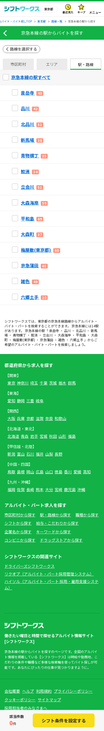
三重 (30, 400)
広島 (40, 471)
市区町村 (18, 64)
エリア (52, 64)
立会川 (48, 335)
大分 (49, 489)
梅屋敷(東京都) (24, 339)
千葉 (43, 383)
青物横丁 (19, 335)
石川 (30, 454)
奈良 (49, 418)
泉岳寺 (54, 330)
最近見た (67, 12)
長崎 (30, 489)
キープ (81, 12)
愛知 (11, 400)
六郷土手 (76, 339)
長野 (58, 454)
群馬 (72, 383)
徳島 (58, 471)
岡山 (30, 471)
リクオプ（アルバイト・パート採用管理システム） (49, 574)
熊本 (40, 489)
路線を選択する (23, 49)
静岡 (21, 400)
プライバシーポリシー (73, 691)
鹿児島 (70, 489)
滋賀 (40, 418)
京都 (30, 418)
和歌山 (60, 418)
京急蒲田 (46, 339)
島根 (21, 471)
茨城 (53, 383)
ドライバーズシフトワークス (29, 566)
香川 (68, 471)
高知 (87, 471)
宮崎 (58, 489)
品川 (67, 330)
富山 (21, 454)
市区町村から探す (19, 515)
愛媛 (77, 471)
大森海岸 (64, 335)
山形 (62, 436)
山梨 (49, 454)
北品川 (81, 330)
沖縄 (81, 489)
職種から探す (87, 515)
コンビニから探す (19, 540)
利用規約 (44, 691)
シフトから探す (18, 523)
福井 (40, 454)
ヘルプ (28, 691)
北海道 (13, 436)
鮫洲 (34, 335)
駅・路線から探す (55, 515)
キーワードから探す (53, 531)
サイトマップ (49, 699)
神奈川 (23, 383)
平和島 (81, 335)
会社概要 (12, 691)
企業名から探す (18, 531)
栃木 (62, 383)
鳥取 (11, 471)
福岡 (11, 489)
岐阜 (40, 400)
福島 (72, 436)
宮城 (43, 436)
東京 (11, 383)
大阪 (11, 418)
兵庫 (21, 418)
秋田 (53, 436)
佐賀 (21, 489)
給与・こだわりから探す (57, 523)
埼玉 (34, 383)
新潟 (11, 454)
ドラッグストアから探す (61, 540)
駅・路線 (85, 64)
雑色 (61, 339)
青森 (25, 436)
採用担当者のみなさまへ (25, 708)
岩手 (34, 436)
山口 (49, 471)
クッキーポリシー (19, 699)
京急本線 (57, 321)
